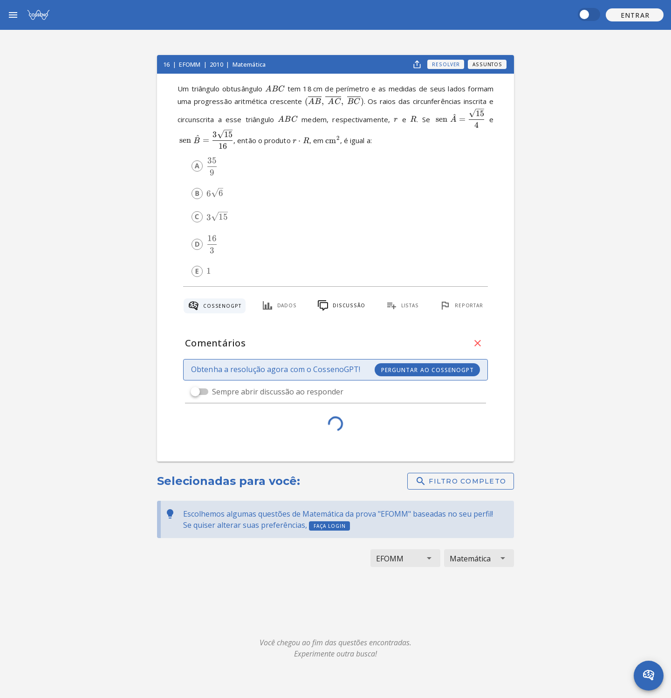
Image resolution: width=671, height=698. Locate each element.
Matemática (249, 64)
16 (167, 64)
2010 (217, 64)
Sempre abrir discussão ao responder (277, 391)
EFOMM (190, 64)
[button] (635, 14)
